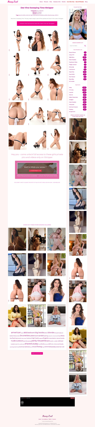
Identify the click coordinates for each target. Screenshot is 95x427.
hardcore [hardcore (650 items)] (29, 338)
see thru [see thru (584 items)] (17, 344)
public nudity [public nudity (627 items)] (53, 341)
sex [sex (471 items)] (24, 344)
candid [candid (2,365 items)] (40, 336)
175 (84, 74)
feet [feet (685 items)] (11, 338)
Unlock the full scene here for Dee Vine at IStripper (37, 23)
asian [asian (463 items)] (22, 333)
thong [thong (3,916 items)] (39, 347)
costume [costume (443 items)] (50, 336)
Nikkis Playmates (73, 97)
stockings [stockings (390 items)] (12, 347)
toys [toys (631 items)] (43, 347)
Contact (54, 419)
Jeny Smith (72, 74)
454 (84, 104)
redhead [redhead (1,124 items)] (60, 341)
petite (42, 15)
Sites (50, 1)
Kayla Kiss (71, 71)
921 (84, 94)
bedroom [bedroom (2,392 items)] (31, 333)
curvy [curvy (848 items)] (58, 336)
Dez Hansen (72, 76)
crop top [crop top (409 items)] (55, 336)
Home (41, 1)
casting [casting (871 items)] (46, 336)
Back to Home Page (37, 353)
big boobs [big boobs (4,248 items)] (39, 333)
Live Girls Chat (70, 1)
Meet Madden (72, 59)
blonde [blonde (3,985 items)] (51, 333)
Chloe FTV (71, 54)
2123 (84, 87)
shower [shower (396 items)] (46, 344)
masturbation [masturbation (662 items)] (52, 338)
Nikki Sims (71, 57)
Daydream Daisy (73, 62)
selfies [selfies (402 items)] (21, 344)
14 (84, 76)
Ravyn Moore (72, 52)
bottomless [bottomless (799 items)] (13, 336)
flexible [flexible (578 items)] (19, 338)
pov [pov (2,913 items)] (48, 341)
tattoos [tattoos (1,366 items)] (27, 347)
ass (19, 15)
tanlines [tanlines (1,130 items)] (21, 347)
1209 (84, 90)
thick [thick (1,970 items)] (34, 347)
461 (84, 59)
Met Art (71, 94)
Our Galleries (40, 10)
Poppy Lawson (73, 64)
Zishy (70, 87)
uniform (56, 15)
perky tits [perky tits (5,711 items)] (36, 341)
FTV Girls (71, 90)
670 (84, 57)
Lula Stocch (72, 69)
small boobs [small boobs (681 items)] (60, 344)
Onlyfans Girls (57, 1)
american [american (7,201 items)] (16, 332)
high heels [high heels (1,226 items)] (35, 338)
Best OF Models (80, 1)
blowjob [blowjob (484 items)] (56, 333)
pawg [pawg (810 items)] (29, 341)
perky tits (38, 15)
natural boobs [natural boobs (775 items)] (60, 338)
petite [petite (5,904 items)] (44, 341)
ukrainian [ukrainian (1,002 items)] (59, 347)
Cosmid (71, 92)
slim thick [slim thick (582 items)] (54, 344)
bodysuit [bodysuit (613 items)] (61, 333)
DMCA (50, 419)
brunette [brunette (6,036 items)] (24, 335)
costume (28, 15)
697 (84, 97)
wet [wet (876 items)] (63, 347)
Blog (86, 1)
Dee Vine (39, 13)
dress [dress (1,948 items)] (62, 336)
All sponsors (72, 111)
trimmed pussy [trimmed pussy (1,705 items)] (50, 347)
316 (84, 109)
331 (84, 107)
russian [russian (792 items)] (13, 344)
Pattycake (71, 104)
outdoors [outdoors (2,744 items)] (19, 341)
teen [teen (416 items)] (31, 347)
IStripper (39, 12)
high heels (33, 15)
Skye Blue (71, 79)
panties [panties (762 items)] (26, 341)
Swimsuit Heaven (73, 107)
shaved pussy (51, 15)
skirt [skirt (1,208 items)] (49, 344)
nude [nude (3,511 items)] (13, 341)
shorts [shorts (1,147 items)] (42, 344)
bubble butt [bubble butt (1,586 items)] (33, 336)
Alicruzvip (71, 67)
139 (84, 71)
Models (64, 1)
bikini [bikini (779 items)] (46, 333)
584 (84, 99)
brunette (23, 15)
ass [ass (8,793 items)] (25, 332)
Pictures (46, 1)
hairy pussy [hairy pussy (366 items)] (24, 338)
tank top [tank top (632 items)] (16, 347)
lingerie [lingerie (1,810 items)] (45, 338)
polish (45, 15)
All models (71, 81)
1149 (84, 92)
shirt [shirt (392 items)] (39, 344)
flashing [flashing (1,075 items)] (14, 338)
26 (84, 79)
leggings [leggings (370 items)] (41, 338)
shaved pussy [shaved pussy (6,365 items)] (31, 344)
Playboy (71, 109)
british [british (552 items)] (18, 336)
